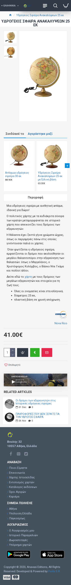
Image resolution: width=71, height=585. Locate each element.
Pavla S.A (54, 571)
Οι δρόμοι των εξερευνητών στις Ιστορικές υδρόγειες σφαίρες (36, 402)
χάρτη (28, 276)
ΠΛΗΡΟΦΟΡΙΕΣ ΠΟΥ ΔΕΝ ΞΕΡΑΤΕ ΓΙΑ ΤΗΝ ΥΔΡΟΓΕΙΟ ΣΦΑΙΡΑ (38, 415)
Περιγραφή (35, 197)
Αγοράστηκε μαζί (40, 134)
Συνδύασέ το (15, 134)
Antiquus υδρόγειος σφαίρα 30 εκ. (17, 174)
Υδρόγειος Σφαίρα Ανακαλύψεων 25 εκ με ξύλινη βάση (50, 176)
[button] (67, 165)
